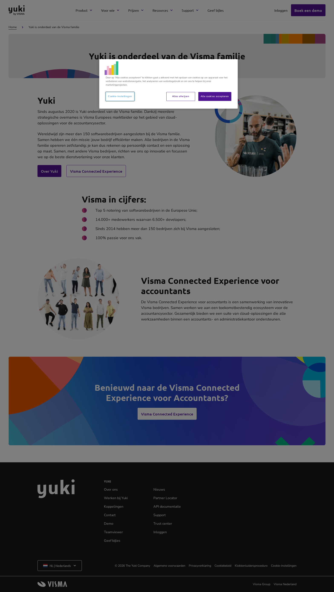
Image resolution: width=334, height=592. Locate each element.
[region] (168, 84)
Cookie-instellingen (120, 96)
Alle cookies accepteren (215, 96)
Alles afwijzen (180, 96)
